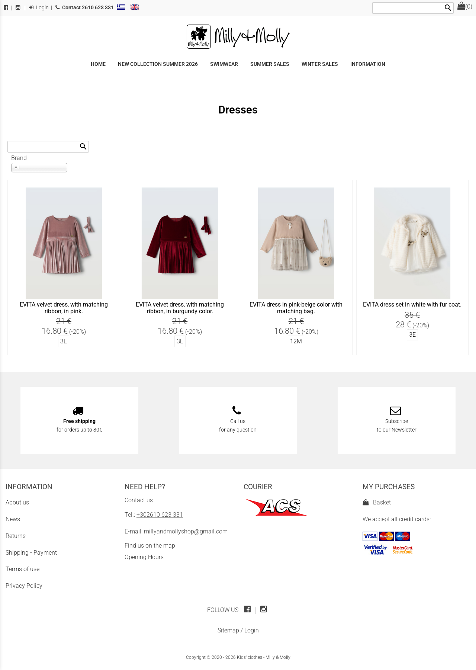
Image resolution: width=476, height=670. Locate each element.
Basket (377, 502)
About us (17, 502)
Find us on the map (150, 545)
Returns (16, 535)
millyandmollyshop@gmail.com (186, 531)
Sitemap (228, 630)
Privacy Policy (24, 585)
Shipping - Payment (31, 552)
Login (39, 7)
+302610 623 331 (159, 514)
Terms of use (22, 569)
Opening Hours (144, 557)
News (13, 519)
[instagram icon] (264, 609)
